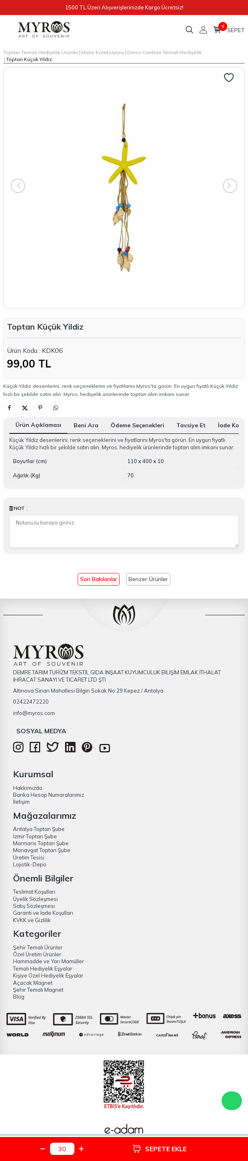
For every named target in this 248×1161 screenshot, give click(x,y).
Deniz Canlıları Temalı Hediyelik (164, 52)
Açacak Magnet (32, 983)
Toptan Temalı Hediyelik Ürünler (40, 52)
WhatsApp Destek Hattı (232, 1100)
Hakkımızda (27, 788)
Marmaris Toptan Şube (41, 843)
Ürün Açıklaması (38, 425)
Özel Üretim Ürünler (37, 954)
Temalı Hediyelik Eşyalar (42, 968)
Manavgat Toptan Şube (41, 850)
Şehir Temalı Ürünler (38, 947)
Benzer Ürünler (148, 579)
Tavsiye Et (191, 425)
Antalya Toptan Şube (39, 829)
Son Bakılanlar (98, 579)
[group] (124, 187)
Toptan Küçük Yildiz (29, 59)
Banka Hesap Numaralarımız (48, 794)
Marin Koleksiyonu (102, 52)
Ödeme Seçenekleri (137, 425)
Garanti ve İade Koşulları (43, 913)
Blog (18, 996)
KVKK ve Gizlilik (32, 920)
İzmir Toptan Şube (35, 836)
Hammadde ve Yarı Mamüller (48, 961)
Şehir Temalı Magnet (38, 989)
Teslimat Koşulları (34, 891)
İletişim (21, 801)
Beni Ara (86, 425)
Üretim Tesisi (28, 857)
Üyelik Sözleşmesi (35, 899)
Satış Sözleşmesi (34, 906)
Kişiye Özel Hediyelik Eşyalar (48, 975)
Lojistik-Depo (29, 864)
